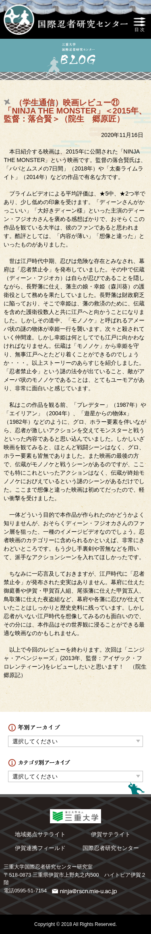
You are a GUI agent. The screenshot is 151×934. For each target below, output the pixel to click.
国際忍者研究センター (111, 848)
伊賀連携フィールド (40, 848)
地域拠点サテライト (40, 834)
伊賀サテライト (110, 834)
